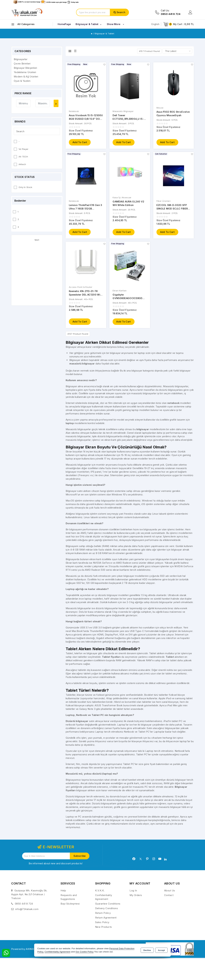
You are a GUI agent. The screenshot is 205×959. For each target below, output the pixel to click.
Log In (133, 891)
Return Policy (103, 914)
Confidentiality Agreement (57, 952)
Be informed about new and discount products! (55, 864)
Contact (169, 896)
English (155, 24)
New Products (103, 928)
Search (121, 12)
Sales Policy (102, 923)
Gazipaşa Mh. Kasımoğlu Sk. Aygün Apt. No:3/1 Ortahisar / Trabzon (29, 895)
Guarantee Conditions (107, 904)
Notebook (74, 111)
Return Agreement (106, 918)
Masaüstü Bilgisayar (123, 111)
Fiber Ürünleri (163, 201)
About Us (169, 891)
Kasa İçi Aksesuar (122, 198)
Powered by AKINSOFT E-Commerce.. (33, 949)
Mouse (160, 108)
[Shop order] (177, 51)
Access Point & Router (80, 288)
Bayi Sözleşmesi (70, 904)
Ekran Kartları (120, 291)
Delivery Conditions (106, 909)
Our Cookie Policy (84, 952)
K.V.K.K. (100, 891)
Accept (161, 950)
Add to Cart (80, 142)
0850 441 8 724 (24, 904)
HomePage (64, 24)
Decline (147, 950)
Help (63, 891)
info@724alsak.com (27, 910)
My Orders (136, 896)
